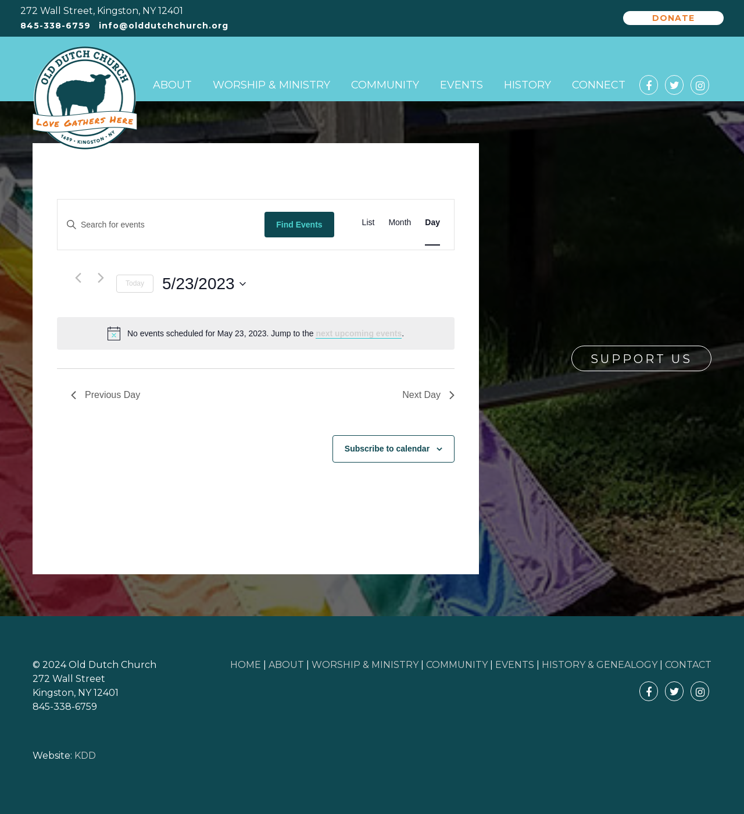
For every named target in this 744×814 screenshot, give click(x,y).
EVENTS (514, 664)
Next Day (428, 395)
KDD (85, 755)
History (527, 85)
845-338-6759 (55, 26)
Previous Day (105, 395)
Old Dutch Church (85, 98)
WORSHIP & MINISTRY (365, 664)
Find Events (299, 224)
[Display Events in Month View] (399, 223)
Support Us (641, 359)
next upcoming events (359, 333)
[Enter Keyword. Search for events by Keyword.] (161, 225)
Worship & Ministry (271, 85)
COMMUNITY (457, 664)
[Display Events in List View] (368, 223)
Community (385, 85)
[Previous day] (78, 278)
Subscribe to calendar (387, 448)
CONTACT (688, 664)
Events (461, 85)
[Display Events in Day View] (432, 223)
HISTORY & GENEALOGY (599, 664)
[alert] (256, 333)
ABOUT (286, 664)
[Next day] (101, 278)
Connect (598, 85)
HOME (245, 664)
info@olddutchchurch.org (163, 26)
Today (135, 283)
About (172, 85)
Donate (673, 18)
